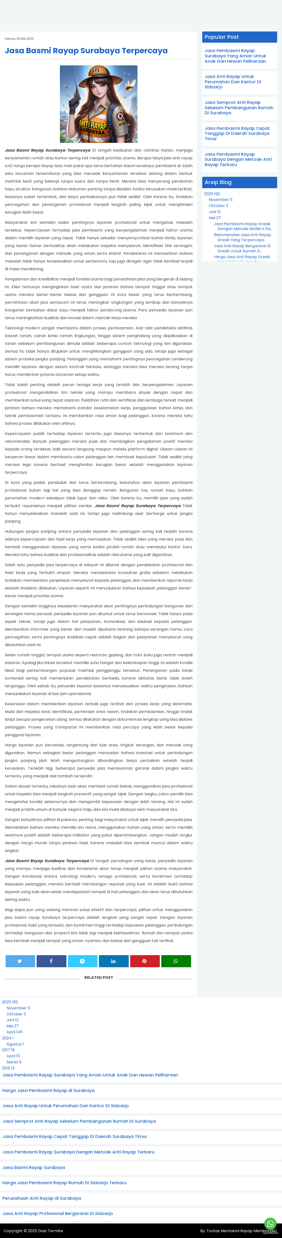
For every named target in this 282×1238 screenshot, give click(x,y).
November (221, 199)
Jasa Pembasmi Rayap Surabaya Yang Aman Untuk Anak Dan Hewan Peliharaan (235, 55)
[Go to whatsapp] (270, 1224)
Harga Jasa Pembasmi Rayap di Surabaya (48, 1090)
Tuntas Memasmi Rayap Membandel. (241, 1231)
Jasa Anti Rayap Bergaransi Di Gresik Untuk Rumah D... (242, 248)
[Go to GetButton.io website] (270, 1233)
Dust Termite (50, 1231)
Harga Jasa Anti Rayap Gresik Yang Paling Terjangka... (242, 259)
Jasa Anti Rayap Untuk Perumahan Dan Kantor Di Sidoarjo (233, 81)
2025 (212, 194)
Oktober (218, 206)
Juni (215, 212)
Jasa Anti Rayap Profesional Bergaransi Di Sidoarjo (57, 1213)
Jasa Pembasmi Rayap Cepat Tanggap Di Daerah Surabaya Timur (237, 133)
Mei (215, 218)
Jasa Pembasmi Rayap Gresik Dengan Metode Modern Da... (243, 226)
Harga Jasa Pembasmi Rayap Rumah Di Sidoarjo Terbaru (64, 1183)
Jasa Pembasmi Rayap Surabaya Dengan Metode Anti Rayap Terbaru (238, 159)
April (15, 1032)
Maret (14, 1062)
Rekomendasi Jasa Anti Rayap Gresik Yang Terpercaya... (242, 237)
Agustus (15, 1044)
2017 (8, 1050)
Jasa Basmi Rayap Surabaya (33, 1167)
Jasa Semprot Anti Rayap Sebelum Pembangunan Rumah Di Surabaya (239, 107)
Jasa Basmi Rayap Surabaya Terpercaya (86, 50)
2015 (8, 1068)
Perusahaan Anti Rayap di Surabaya (41, 1198)
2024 (8, 1038)
